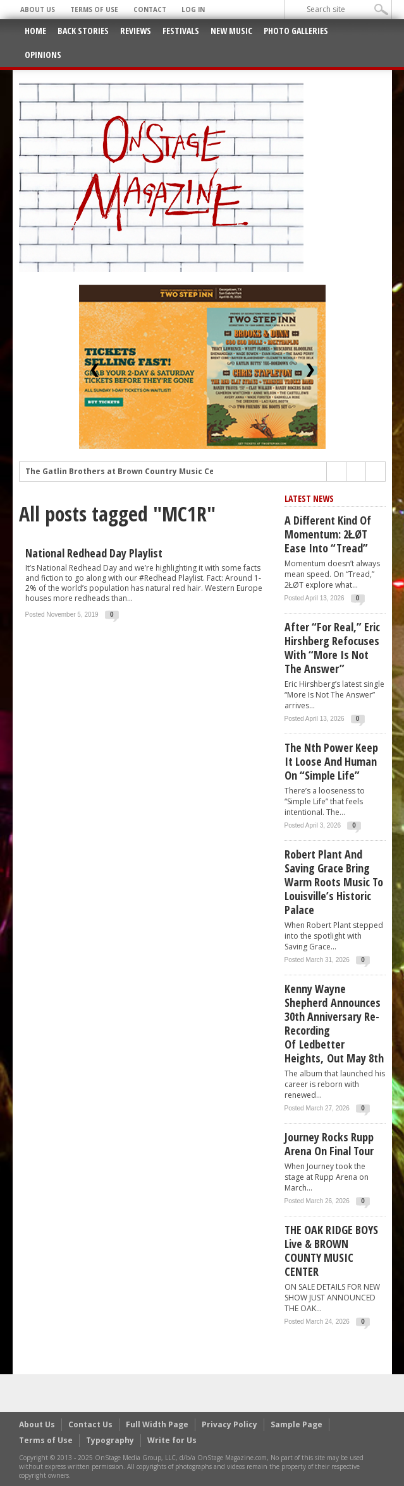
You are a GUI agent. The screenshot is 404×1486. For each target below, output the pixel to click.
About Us (37, 9)
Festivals (180, 31)
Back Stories (83, 31)
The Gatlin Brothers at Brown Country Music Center (128, 474)
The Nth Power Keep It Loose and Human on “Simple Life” (331, 761)
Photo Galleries (296, 31)
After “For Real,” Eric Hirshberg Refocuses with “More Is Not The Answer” (332, 647)
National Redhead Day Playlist (93, 553)
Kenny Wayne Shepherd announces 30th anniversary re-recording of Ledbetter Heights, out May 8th (334, 1023)
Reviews (135, 31)
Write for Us (172, 1440)
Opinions (43, 55)
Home (35, 31)
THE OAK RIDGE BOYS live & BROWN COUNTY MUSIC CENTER (331, 1250)
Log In (193, 9)
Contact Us (90, 1424)
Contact (149, 9)
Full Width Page (157, 1424)
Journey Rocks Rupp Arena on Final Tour (329, 1144)
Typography (110, 1440)
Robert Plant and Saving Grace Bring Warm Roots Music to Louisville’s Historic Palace (334, 882)
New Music (231, 31)
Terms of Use (94, 9)
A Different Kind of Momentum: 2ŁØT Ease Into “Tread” (328, 534)
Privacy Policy (229, 1424)
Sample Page (296, 1424)
